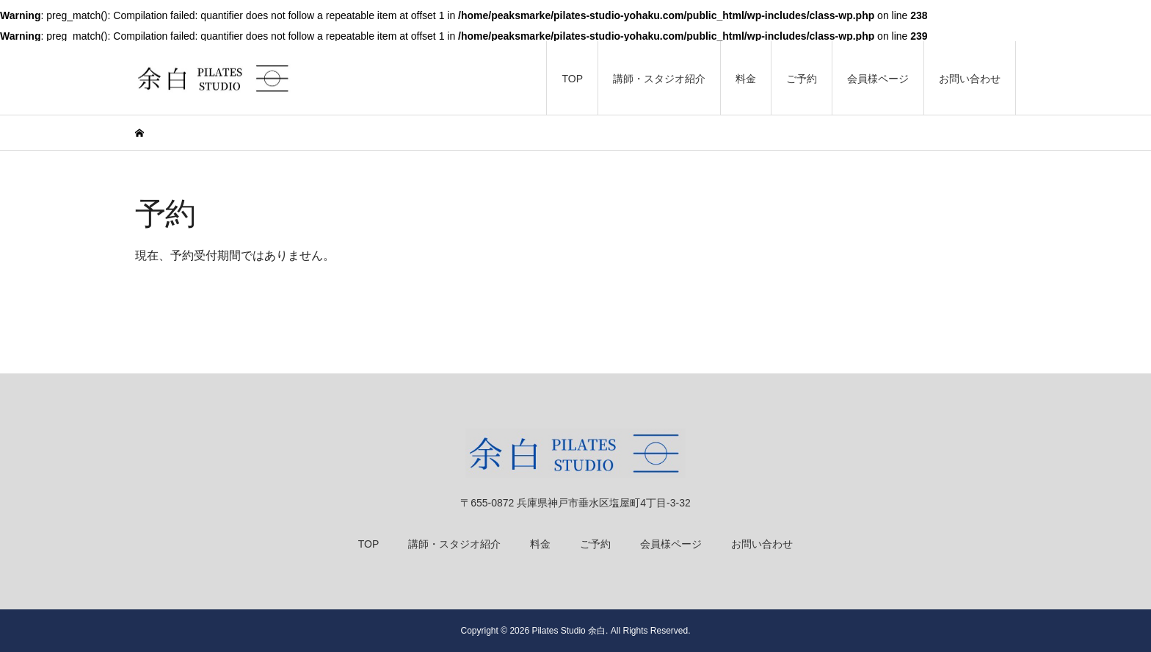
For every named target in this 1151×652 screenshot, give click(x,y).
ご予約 (801, 79)
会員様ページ (878, 79)
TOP (572, 79)
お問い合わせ (970, 79)
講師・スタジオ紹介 (659, 79)
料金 (746, 79)
